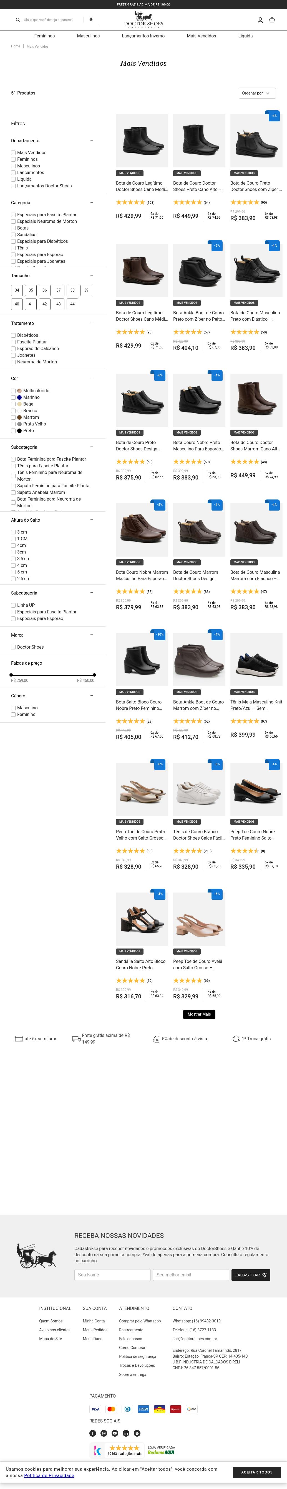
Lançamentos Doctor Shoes (44, 134)
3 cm (22, 481)
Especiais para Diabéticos (42, 190)
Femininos (27, 108)
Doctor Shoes (30, 596)
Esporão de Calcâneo (38, 297)
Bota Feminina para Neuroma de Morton (49, 451)
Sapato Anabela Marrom (41, 441)
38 (72, 239)
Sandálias (27, 183)
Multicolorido (36, 339)
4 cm (22, 514)
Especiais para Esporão (40, 203)
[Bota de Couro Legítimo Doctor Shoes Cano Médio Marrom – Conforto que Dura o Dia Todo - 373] (142, 245)
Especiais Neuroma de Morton (47, 170)
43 (58, 253)
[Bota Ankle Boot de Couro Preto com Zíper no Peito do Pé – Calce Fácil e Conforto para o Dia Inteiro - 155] (199, 245)
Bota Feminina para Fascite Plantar (51, 408)
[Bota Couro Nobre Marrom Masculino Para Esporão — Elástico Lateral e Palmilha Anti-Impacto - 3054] (142, 504)
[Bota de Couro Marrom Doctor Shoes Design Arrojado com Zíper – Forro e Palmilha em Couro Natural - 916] (199, 504)
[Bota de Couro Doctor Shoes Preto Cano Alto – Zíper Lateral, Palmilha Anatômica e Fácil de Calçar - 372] (199, 115)
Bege (28, 352)
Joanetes (26, 304)
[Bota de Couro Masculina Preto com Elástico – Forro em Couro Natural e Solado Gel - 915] (256, 245)
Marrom (31, 366)
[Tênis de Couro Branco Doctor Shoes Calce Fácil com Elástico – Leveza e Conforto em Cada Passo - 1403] (199, 763)
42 (44, 253)
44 (72, 253)
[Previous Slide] (4, 988)
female (27, 663)
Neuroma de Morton (37, 310)
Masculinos (28, 115)
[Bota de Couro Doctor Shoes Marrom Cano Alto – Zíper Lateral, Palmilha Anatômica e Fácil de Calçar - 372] (256, 374)
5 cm (22, 521)
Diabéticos (27, 284)
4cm (21, 494)
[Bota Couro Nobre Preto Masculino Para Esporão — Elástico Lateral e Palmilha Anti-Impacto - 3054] (199, 374)
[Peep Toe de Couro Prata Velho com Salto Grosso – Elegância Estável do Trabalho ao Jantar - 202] (142, 763)
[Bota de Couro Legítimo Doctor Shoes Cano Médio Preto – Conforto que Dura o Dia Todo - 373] (142, 115)
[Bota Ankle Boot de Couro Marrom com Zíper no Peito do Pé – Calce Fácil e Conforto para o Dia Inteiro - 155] (199, 633)
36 (44, 239)
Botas (23, 177)
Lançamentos (30, 121)
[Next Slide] (282, 988)
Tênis (22, 197)
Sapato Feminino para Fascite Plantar (54, 434)
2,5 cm (24, 527)
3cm (21, 501)
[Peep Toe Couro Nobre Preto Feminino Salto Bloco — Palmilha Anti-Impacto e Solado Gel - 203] (256, 763)
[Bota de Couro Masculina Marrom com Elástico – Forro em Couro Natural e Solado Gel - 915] (256, 504)
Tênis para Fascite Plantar (42, 414)
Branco (30, 359)
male (27, 657)
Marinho (31, 346)
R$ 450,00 (85, 629)
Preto (28, 379)
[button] (52, 225)
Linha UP (26, 554)
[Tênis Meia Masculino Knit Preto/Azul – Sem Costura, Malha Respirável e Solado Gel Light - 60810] (256, 633)
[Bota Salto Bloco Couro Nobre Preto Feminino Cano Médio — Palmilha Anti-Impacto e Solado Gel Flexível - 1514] (142, 633)
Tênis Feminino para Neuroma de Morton (49, 425)
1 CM (22, 487)
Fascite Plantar (32, 291)
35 (31, 239)
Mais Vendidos (31, 101)
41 (31, 253)
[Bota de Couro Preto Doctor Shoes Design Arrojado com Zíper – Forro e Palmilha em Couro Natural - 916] (142, 374)
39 (86, 239)
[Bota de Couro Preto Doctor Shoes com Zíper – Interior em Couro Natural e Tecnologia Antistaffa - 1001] (256, 115)
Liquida (24, 128)
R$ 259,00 (19, 629)
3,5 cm (24, 507)
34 (17, 239)
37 (58, 239)
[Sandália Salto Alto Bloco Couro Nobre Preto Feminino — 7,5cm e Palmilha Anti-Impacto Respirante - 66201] (142, 893)
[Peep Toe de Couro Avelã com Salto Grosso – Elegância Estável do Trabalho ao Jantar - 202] (199, 893)
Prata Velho (34, 372)
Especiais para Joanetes (41, 210)
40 (17, 253)
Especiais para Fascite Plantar (47, 163)
